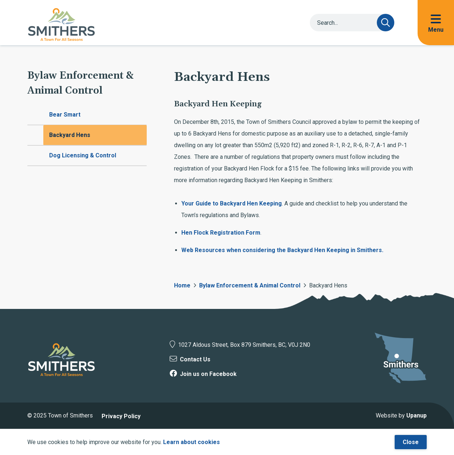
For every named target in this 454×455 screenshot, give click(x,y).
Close (411, 442)
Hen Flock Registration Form (220, 232)
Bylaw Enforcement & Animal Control (249, 285)
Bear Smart (64, 114)
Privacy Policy (121, 416)
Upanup (416, 415)
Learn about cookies (191, 442)
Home (182, 285)
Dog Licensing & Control (82, 155)
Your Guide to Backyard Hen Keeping (231, 203)
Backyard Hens (69, 135)
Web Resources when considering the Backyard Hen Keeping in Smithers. (282, 250)
